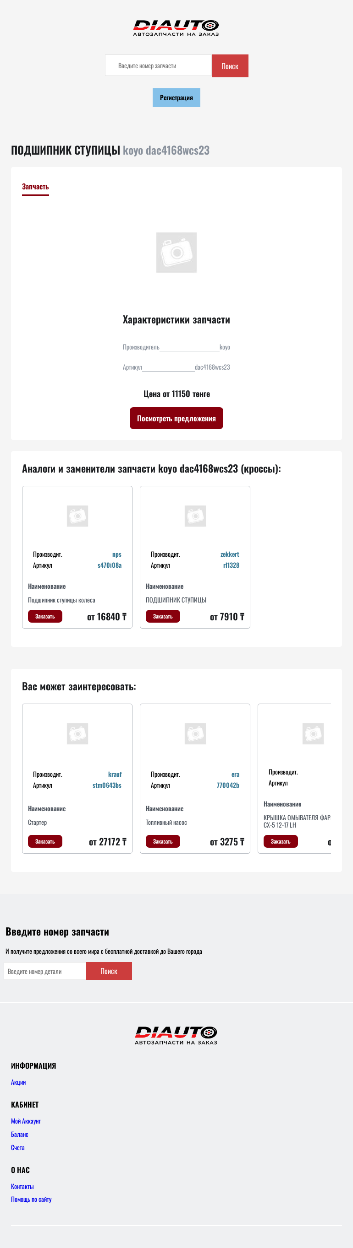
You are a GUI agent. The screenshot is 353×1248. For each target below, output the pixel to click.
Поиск (229, 65)
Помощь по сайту (31, 1199)
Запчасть (35, 186)
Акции (18, 1082)
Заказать (45, 616)
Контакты (22, 1186)
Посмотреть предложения (176, 418)
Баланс (19, 1134)
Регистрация (176, 97)
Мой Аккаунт (26, 1120)
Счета (18, 1147)
